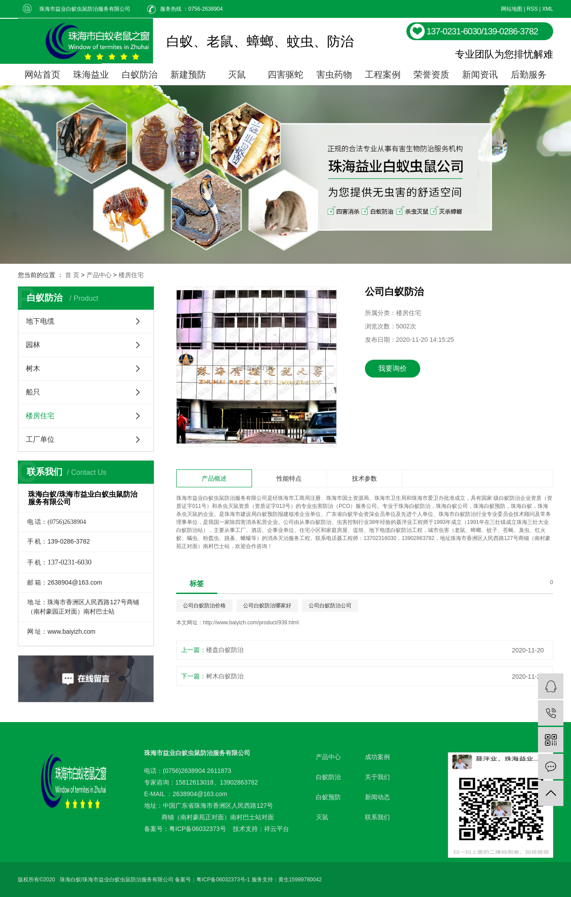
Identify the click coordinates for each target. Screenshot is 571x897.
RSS (532, 9)
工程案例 (383, 74)
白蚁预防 (328, 797)
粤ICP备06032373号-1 (223, 879)
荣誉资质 (431, 74)
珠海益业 (91, 74)
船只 (33, 392)
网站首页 (42, 74)
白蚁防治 (139, 74)
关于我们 (377, 777)
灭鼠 (237, 74)
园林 (33, 345)
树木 (33, 368)
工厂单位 (40, 439)
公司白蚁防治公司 (330, 605)
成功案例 (377, 756)
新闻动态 (377, 797)
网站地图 (511, 9)
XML (547, 9)
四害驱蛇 (285, 74)
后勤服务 (528, 74)
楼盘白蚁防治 (225, 649)
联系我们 (377, 817)
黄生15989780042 (300, 879)
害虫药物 (334, 74)
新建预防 (188, 74)
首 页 (72, 274)
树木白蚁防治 (225, 676)
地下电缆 (40, 321)
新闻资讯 (480, 74)
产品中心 (99, 274)
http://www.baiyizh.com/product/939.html (251, 622)
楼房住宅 (131, 274)
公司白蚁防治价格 (204, 605)
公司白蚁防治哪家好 (267, 605)
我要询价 (392, 368)
